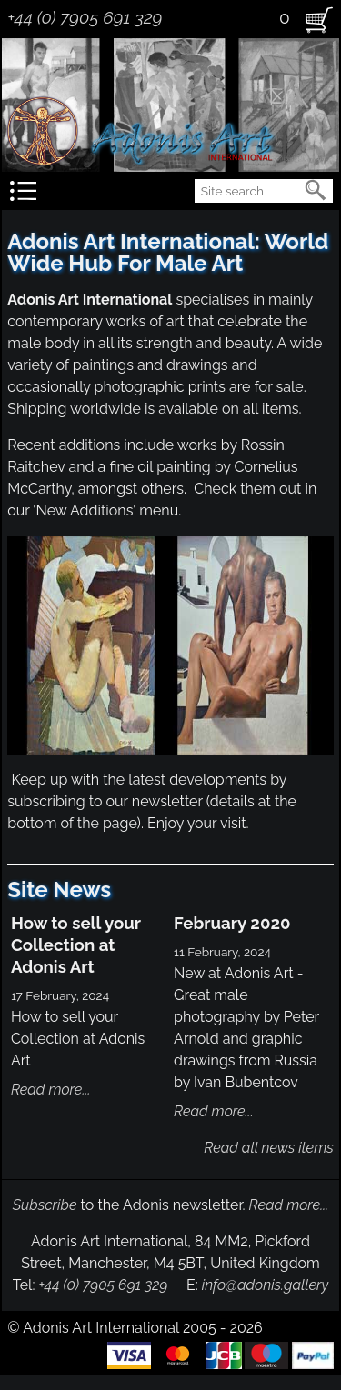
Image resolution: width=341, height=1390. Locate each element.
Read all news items (268, 1147)
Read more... (51, 1089)
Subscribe (45, 1205)
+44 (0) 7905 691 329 (84, 17)
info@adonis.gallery (265, 1285)
